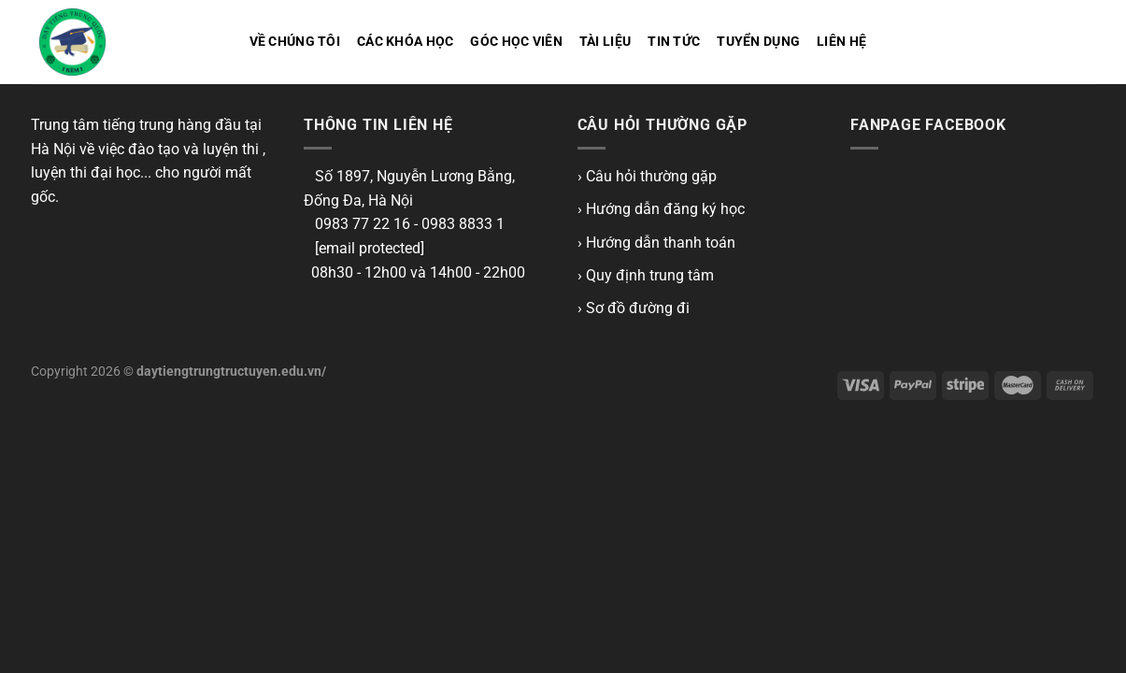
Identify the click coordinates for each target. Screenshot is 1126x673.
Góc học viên (516, 42)
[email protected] (369, 248)
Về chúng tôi (294, 42)
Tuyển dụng (758, 42)
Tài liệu (605, 42)
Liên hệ (841, 42)
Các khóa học (405, 42)
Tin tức (674, 42)
